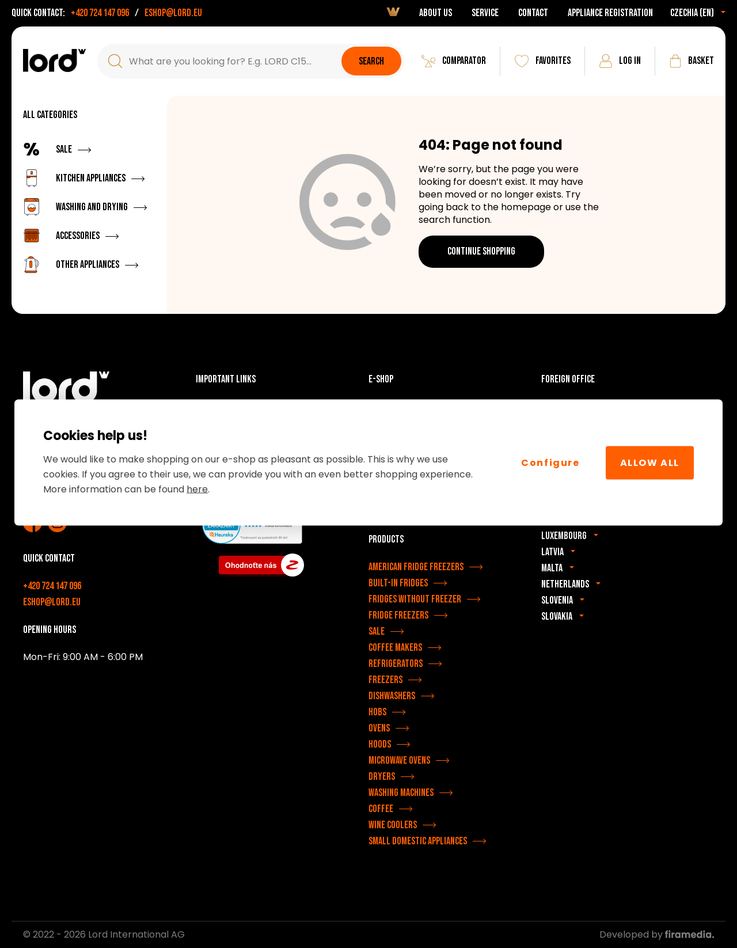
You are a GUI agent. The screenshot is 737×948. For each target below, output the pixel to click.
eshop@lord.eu (173, 13)
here (197, 489)
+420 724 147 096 (100, 13)
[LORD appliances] (54, 60)
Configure (550, 462)
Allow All (649, 462)
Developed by (656, 934)
